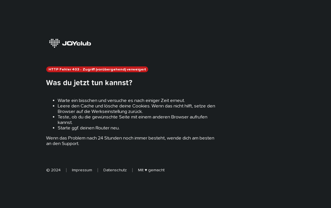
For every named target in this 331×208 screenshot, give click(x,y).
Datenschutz (115, 170)
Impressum (82, 170)
